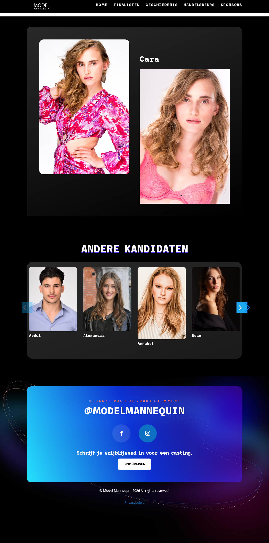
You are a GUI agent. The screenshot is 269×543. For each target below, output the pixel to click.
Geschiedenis (162, 5)
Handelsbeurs (199, 5)
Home (102, 5)
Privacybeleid (134, 502)
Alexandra (94, 335)
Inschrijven (134, 464)
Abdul (35, 335)
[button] (248, 307)
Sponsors (231, 5)
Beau (196, 335)
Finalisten (127, 5)
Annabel (146, 343)
